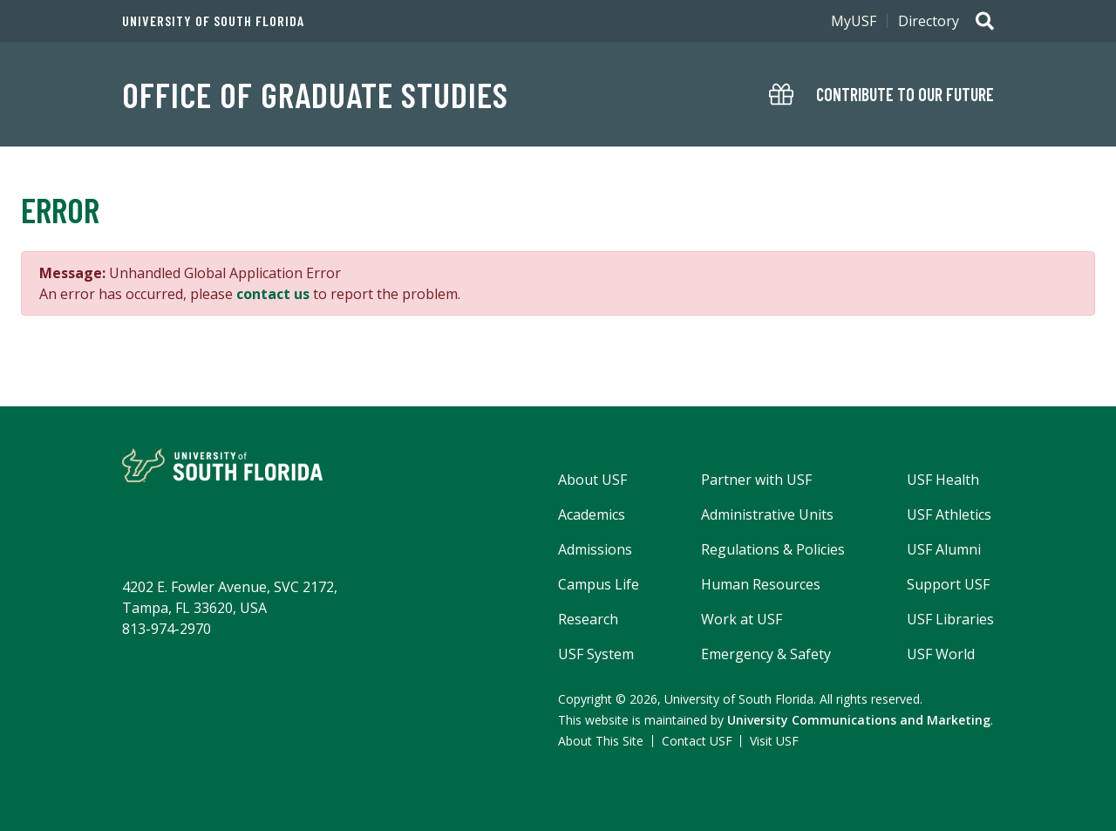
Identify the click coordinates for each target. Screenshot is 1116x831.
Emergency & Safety (766, 654)
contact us (273, 293)
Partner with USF (756, 479)
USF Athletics (949, 514)
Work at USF (741, 619)
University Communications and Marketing (858, 720)
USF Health (943, 479)
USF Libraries (950, 619)
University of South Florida (213, 21)
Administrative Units (767, 514)
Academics (591, 514)
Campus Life (598, 584)
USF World (941, 654)
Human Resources (760, 584)
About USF (592, 479)
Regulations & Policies (773, 549)
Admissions (595, 549)
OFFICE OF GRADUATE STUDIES (315, 94)
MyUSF (853, 21)
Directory (928, 21)
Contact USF (697, 740)
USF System (596, 654)
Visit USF (774, 740)
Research (588, 619)
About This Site (600, 740)
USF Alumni (944, 549)
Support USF (948, 584)
